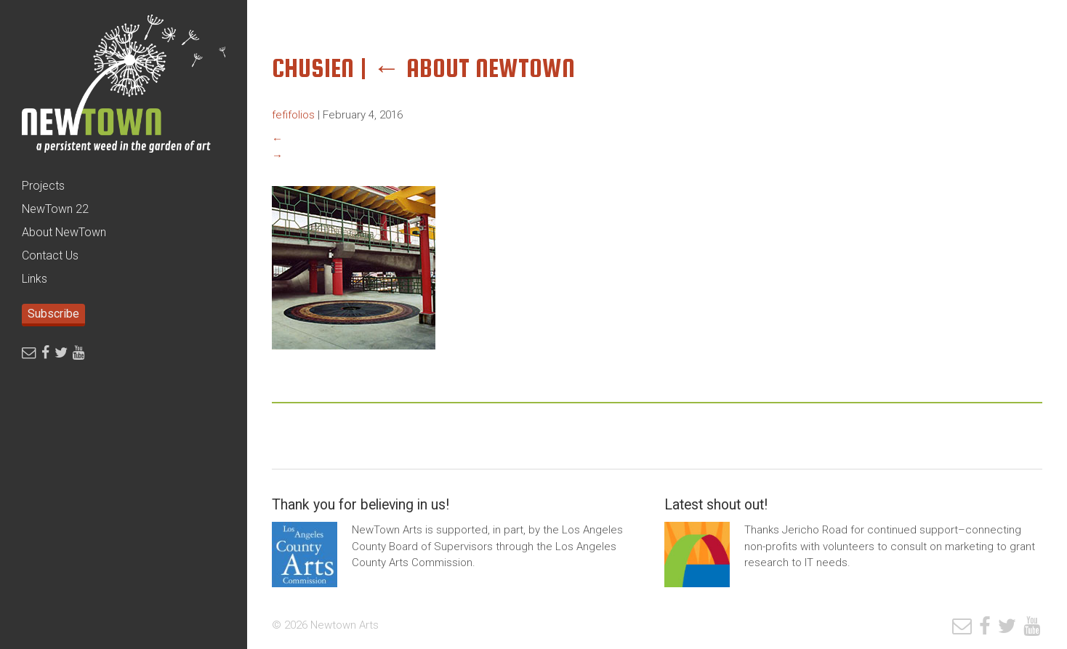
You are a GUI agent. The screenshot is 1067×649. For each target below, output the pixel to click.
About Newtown (474, 68)
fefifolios (293, 114)
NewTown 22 (55, 209)
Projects (43, 186)
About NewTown (64, 232)
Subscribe (53, 314)
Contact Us (50, 255)
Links (34, 279)
